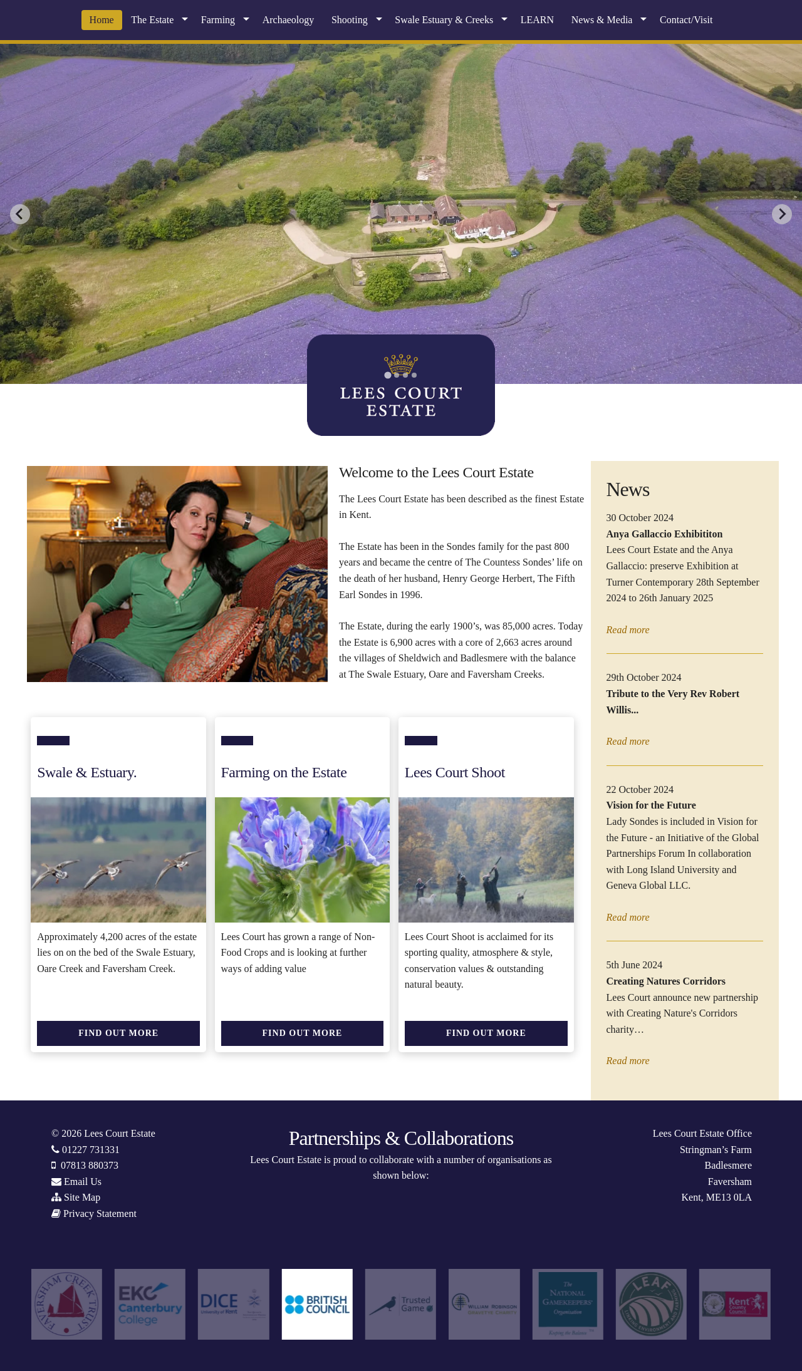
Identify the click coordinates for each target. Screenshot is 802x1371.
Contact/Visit (686, 19)
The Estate (152, 19)
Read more (628, 629)
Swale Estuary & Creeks (444, 19)
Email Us (83, 1181)
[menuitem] (101, 20)
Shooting (349, 19)
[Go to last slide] (20, 214)
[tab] (387, 374)
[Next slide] (782, 214)
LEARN (537, 19)
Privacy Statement (100, 1213)
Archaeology (289, 19)
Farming (218, 19)
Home (102, 19)
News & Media (602, 19)
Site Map (82, 1197)
